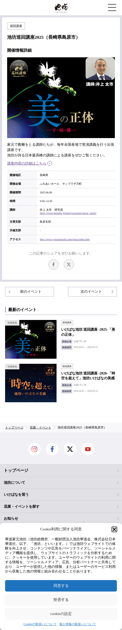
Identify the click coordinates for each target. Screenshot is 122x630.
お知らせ (11, 518)
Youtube (88, 449)
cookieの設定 (61, 614)
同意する (61, 586)
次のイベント (91, 291)
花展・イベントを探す (21, 506)
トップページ (16, 470)
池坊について (14, 483)
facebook (53, 264)
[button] (114, 529)
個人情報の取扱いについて (77, 624)
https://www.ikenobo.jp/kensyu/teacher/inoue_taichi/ (68, 213)
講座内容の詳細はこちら (26, 163)
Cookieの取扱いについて (40, 624)
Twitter (69, 264)
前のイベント (31, 291)
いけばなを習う (16, 495)
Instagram (34, 449)
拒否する (61, 600)
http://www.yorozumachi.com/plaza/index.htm (65, 239)
